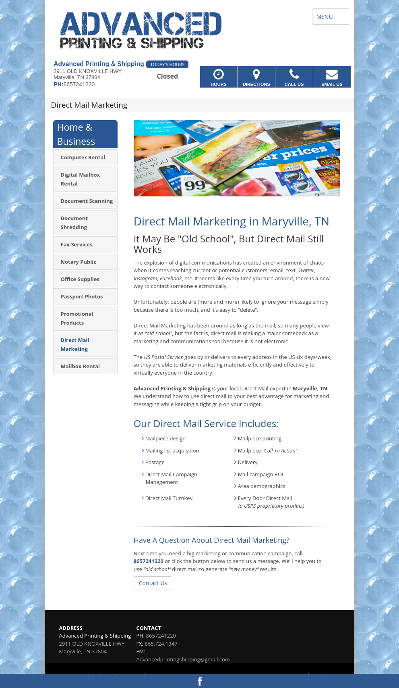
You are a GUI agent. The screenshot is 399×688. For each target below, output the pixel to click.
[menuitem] (85, 157)
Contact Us (153, 583)
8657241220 (148, 561)
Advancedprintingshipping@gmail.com (183, 659)
